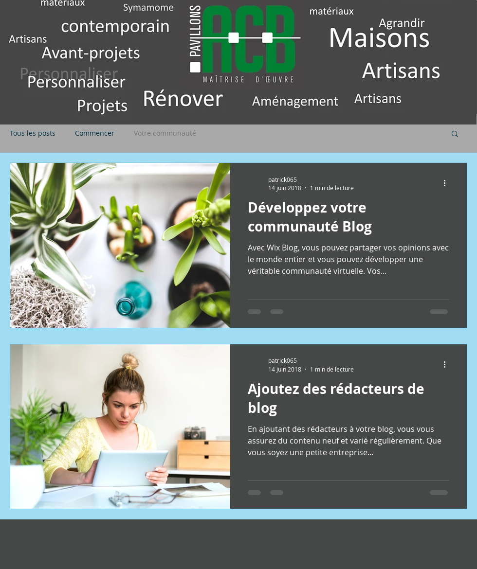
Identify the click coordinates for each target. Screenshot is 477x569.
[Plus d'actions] (448, 183)
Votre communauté (165, 133)
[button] (454, 134)
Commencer (94, 133)
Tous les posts (32, 133)
